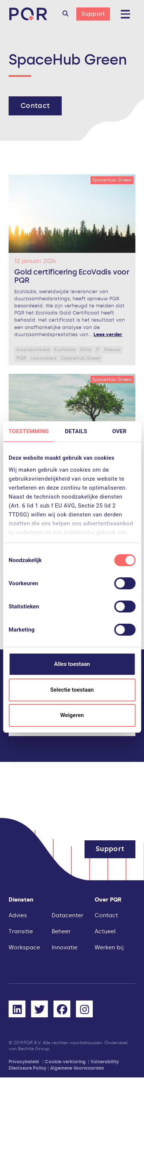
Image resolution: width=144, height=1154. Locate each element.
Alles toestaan (72, 664)
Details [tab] (76, 431)
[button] (65, 14)
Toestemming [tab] (29, 431)
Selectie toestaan (72, 689)
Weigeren (72, 715)
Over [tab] (119, 431)
